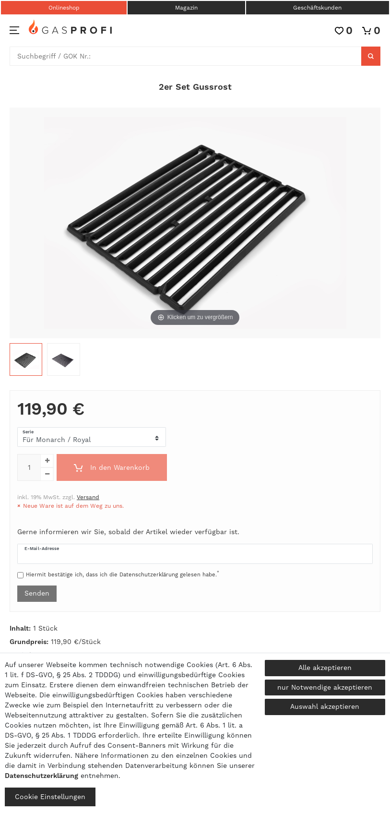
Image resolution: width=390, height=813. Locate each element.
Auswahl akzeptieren (324, 706)
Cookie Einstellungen (50, 797)
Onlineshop (64, 7)
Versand (88, 497)
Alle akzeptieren (325, 667)
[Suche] (370, 56)
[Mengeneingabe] (28, 467)
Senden (36, 593)
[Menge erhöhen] (47, 460)
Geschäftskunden (317, 7)
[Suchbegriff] (185, 56)
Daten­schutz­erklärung (41, 775)
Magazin (186, 7)
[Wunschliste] (344, 30)
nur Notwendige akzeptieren (324, 687)
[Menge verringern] (47, 474)
